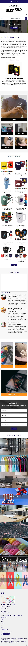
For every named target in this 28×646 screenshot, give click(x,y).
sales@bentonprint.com (14, 6)
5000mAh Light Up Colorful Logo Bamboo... (14, 78)
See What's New (14, 27)
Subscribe (14, 428)
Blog (2, 627)
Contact (2, 623)
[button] (2, 26)
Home (2, 619)
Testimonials (4, 626)
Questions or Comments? (6, 632)
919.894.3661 (14, 5)
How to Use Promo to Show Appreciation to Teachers (15, 323)
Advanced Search (4, 629)
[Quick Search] (17, 18)
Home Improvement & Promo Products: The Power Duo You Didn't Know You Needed (17, 309)
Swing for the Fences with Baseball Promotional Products (17, 295)
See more (14, 265)
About (2, 621)
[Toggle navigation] (2, 18)
